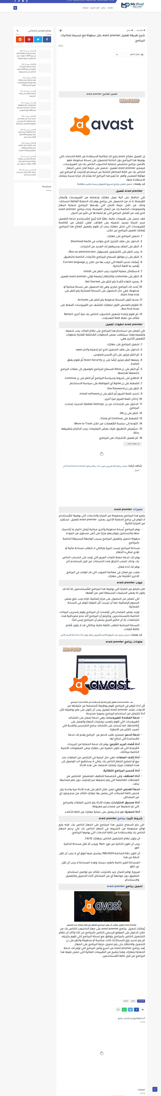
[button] (136, 1010)
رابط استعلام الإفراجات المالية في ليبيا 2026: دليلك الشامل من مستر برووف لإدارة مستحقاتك (26, 69)
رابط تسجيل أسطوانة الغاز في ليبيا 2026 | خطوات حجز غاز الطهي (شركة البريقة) (26, 56)
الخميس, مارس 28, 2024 (26, 170)
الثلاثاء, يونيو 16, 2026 (27, 116)
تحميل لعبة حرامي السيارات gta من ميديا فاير (26, 174)
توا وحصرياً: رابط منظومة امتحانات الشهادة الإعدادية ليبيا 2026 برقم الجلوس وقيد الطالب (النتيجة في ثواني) (26, 108)
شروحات (85, 8)
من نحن (111, 2)
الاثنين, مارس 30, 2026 (27, 129)
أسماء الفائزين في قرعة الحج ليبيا (27, 95)
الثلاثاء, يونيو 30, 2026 (27, 64)
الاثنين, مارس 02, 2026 (27, 156)
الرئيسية (141, 30)
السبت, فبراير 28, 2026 (27, 91)
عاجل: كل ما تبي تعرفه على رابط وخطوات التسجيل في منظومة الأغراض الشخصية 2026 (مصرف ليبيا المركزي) (26, 121)
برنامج (121, 818)
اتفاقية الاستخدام (102, 2)
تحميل (126, 1001)
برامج (103, 8)
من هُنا (80, 933)
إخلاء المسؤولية (91, 2)
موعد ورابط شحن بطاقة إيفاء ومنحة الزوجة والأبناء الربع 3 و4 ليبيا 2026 (27, 82)
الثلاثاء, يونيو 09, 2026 (27, 143)
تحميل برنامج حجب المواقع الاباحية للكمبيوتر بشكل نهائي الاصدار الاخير (95, 635)
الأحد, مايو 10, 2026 (28, 78)
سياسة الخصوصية (79, 2)
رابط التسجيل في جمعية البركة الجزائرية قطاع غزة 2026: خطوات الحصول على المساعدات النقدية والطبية (26, 161)
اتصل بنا (69, 2)
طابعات (110, 8)
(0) (61, 46)
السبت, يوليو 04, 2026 (27, 103)
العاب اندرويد (95, 8)
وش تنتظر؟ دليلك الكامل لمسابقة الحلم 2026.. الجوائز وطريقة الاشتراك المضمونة (27, 148)
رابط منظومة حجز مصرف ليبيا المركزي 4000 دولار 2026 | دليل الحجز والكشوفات (27, 135)
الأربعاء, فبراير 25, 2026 (27, 51)
